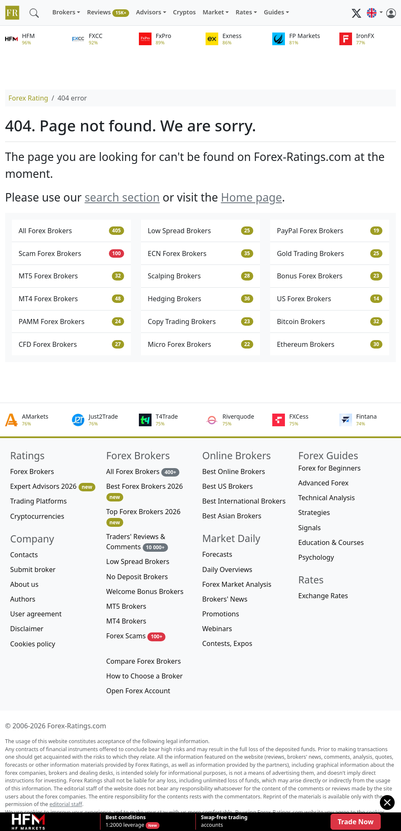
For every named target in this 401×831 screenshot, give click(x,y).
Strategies (314, 512)
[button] (374, 12)
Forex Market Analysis (236, 584)
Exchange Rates (323, 595)
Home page (251, 197)
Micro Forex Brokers (200, 344)
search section (122, 197)
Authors (22, 599)
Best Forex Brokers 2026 (144, 491)
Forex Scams (136, 636)
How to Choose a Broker (144, 676)
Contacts (24, 554)
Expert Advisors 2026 (52, 486)
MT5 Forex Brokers (71, 276)
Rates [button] (244, 12)
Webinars (217, 628)
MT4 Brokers (126, 621)
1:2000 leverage (126, 821)
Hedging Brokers (200, 298)
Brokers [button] (64, 12)
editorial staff (65, 804)
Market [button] (213, 12)
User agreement (36, 613)
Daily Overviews (227, 569)
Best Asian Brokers (231, 515)
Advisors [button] (148, 12)
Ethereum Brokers (329, 344)
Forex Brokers (32, 471)
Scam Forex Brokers (71, 253)
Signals (309, 527)
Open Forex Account (138, 690)
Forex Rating (28, 98)
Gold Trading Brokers (329, 253)
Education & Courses (331, 542)
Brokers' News (224, 599)
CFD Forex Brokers (71, 344)
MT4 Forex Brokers (71, 298)
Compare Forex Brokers (143, 661)
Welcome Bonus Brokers (145, 591)
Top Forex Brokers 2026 (143, 517)
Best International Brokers (244, 501)
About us (24, 584)
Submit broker (33, 569)
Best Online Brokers (233, 471)
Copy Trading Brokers (200, 321)
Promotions (220, 613)
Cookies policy (32, 643)
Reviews (108, 12)
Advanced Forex (323, 483)
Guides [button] (274, 12)
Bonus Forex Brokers (329, 276)
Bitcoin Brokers (329, 321)
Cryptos (184, 12)
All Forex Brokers (71, 230)
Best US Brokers (227, 486)
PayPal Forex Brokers (329, 230)
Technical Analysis (326, 497)
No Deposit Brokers (137, 576)
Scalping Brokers (200, 276)
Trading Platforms (38, 501)
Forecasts (217, 554)
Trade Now (356, 821)
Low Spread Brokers (200, 230)
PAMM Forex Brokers (71, 321)
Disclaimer (26, 628)
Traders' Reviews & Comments (137, 542)
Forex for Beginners (329, 468)
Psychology (316, 557)
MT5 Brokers (126, 606)
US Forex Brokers (329, 298)
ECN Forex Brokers (200, 253)
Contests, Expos (227, 643)
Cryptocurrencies (37, 516)
